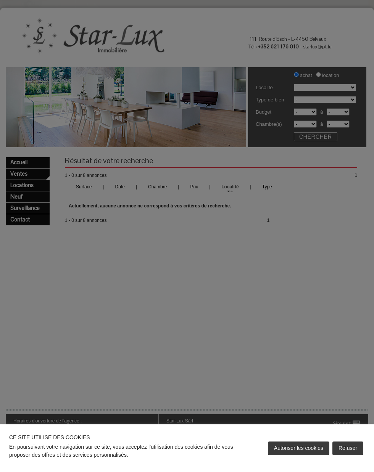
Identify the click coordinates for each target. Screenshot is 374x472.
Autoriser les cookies (298, 448)
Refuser (348, 448)
